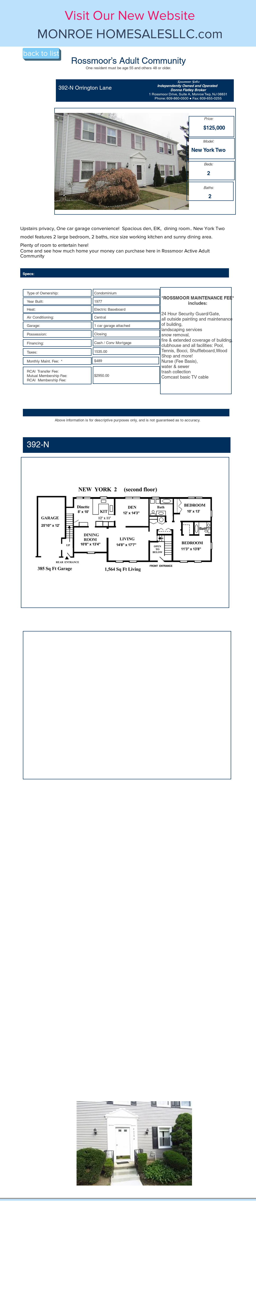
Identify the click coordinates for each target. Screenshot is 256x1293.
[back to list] (41, 53)
